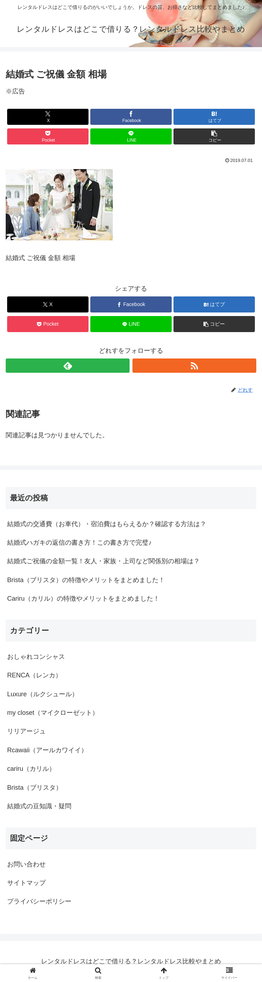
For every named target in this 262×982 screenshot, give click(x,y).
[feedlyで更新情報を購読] (68, 365)
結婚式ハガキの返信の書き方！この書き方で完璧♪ (79, 542)
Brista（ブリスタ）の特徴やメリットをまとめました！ (86, 580)
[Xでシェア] (48, 117)
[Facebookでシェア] (131, 117)
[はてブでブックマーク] (214, 117)
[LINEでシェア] (131, 136)
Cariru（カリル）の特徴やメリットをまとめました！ (83, 598)
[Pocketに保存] (48, 136)
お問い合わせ (26, 864)
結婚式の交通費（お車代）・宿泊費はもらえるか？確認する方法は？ (106, 524)
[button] (214, 136)
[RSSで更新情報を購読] (194, 365)
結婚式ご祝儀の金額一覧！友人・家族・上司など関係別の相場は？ (103, 561)
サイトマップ (26, 882)
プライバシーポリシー (39, 901)
